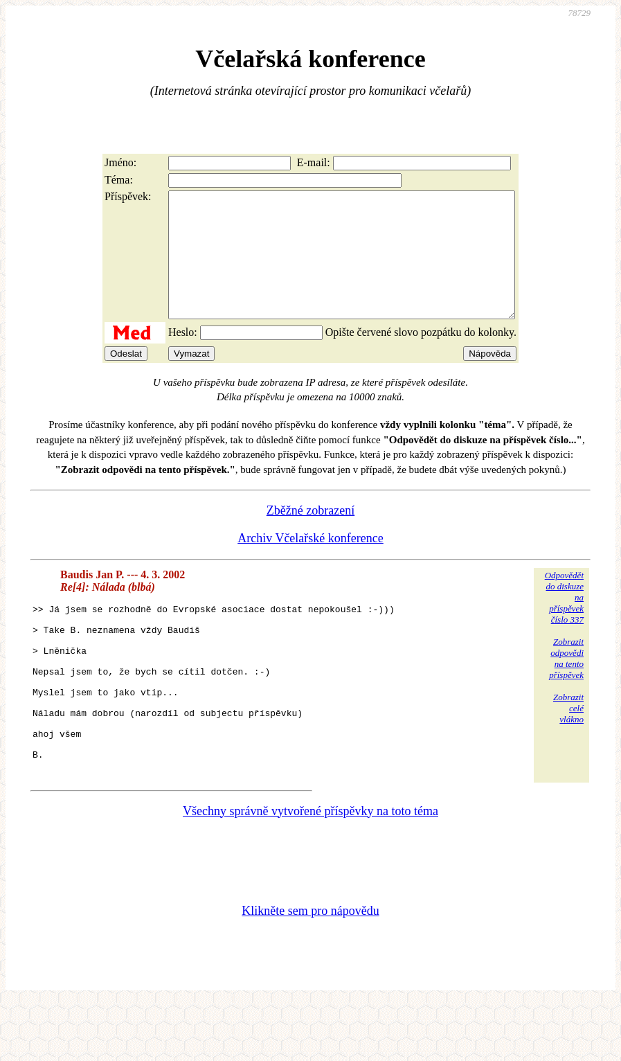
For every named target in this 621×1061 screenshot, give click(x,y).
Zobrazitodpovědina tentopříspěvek (566, 683)
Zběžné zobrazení (310, 535)
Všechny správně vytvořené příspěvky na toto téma (310, 869)
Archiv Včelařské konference (310, 563)
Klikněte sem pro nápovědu (310, 969)
